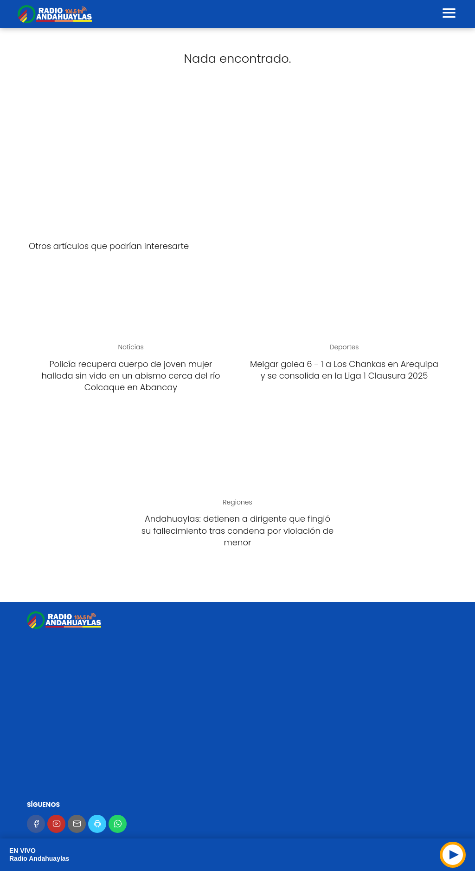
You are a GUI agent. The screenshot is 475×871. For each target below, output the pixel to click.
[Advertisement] (237, 160)
